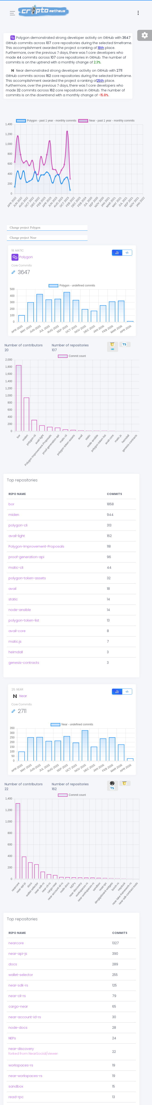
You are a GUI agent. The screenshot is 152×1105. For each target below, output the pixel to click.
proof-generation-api (26, 557)
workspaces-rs (21, 1065)
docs (13, 964)
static (13, 599)
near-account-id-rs (25, 1017)
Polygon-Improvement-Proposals (36, 546)
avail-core (17, 631)
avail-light (17, 536)
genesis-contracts (24, 662)
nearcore (16, 943)
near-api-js (18, 953)
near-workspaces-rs (25, 1076)
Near (19, 696)
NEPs (12, 1038)
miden (14, 514)
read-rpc (16, 1097)
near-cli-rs (17, 996)
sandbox (16, 1086)
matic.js (15, 641)
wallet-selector (21, 974)
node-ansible (20, 610)
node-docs (18, 1027)
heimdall (16, 652)
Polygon (22, 257)
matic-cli (16, 567)
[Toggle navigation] (12, 13)
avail (12, 588)
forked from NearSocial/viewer (33, 1053)
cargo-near (18, 1006)
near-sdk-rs (18, 985)
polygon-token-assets (27, 578)
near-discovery (21, 1048)
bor (11, 504)
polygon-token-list (24, 620)
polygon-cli (18, 525)
